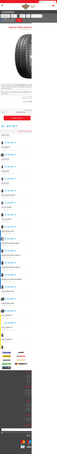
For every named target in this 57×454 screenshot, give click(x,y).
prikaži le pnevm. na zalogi (7, 21)
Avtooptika (28, 408)
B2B (28, 396)
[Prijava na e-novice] (54, 429)
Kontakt (28, 379)
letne (2, 19)
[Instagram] (29, 435)
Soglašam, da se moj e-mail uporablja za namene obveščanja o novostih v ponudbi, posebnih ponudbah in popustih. (27, 432)
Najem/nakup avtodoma (28, 418)
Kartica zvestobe (28, 394)
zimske (7, 19)
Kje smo (28, 377)
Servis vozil (28, 406)
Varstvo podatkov (28, 392)
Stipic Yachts (28, 420)
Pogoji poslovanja (28, 390)
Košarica (52, 5)
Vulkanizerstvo (28, 404)
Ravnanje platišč (28, 410)
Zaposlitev (28, 381)
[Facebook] (27, 435)
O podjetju (28, 376)
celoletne (12, 19)
